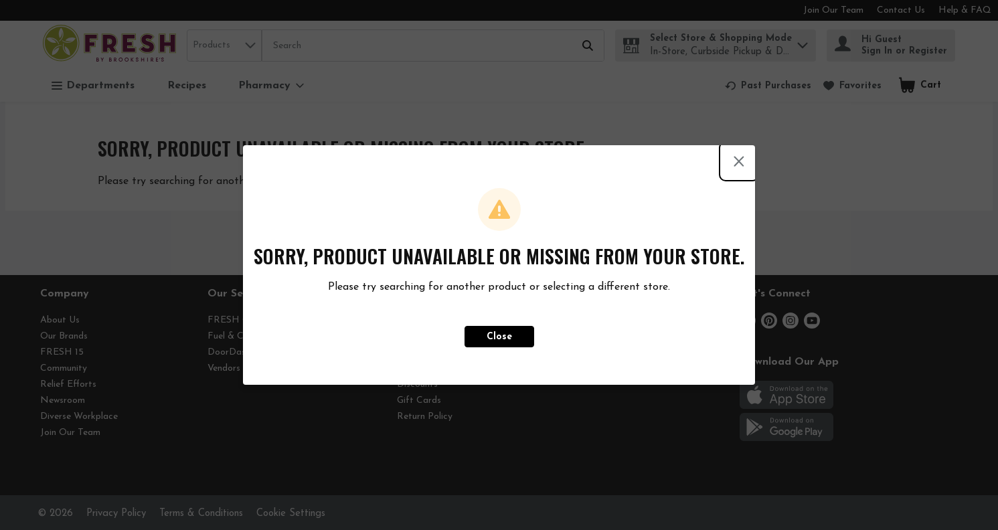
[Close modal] (739, 161)
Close (499, 337)
